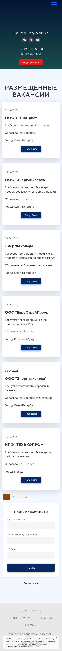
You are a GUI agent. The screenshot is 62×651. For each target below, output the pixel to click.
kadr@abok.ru (31, 54)
